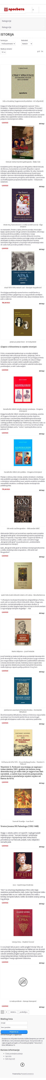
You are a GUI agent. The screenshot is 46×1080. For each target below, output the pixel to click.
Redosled (24, 40)
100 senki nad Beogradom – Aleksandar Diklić (23, 528)
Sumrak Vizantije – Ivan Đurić (23, 821)
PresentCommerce (27, 1074)
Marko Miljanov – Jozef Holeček (23, 651)
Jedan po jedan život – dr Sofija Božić (23, 342)
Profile (28, 10)
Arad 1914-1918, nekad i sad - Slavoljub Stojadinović (23, 287)
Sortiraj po (4, 40)
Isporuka (8, 1056)
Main (42, 10)
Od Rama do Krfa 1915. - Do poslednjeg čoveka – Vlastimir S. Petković (23, 763)
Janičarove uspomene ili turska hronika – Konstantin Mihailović (23, 711)
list (42, 51)
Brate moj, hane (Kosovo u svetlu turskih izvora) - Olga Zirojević (23, 226)
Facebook (22, 1064)
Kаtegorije (6, 21)
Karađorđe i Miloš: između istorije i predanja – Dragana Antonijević (23, 410)
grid (38, 51)
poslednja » (24, 1012)
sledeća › (13, 1012)
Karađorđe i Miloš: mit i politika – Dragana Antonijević (23, 472)
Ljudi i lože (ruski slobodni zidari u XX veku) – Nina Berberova (23, 595)
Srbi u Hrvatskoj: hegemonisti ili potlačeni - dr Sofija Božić (23, 101)
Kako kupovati (10, 1059)
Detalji (41, 124)
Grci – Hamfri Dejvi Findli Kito (23, 885)
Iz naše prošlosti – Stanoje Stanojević (23, 1001)
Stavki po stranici (6, 49)
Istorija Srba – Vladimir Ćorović (23, 942)
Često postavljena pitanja (14, 1054)
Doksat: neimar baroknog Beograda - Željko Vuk (23, 162)
